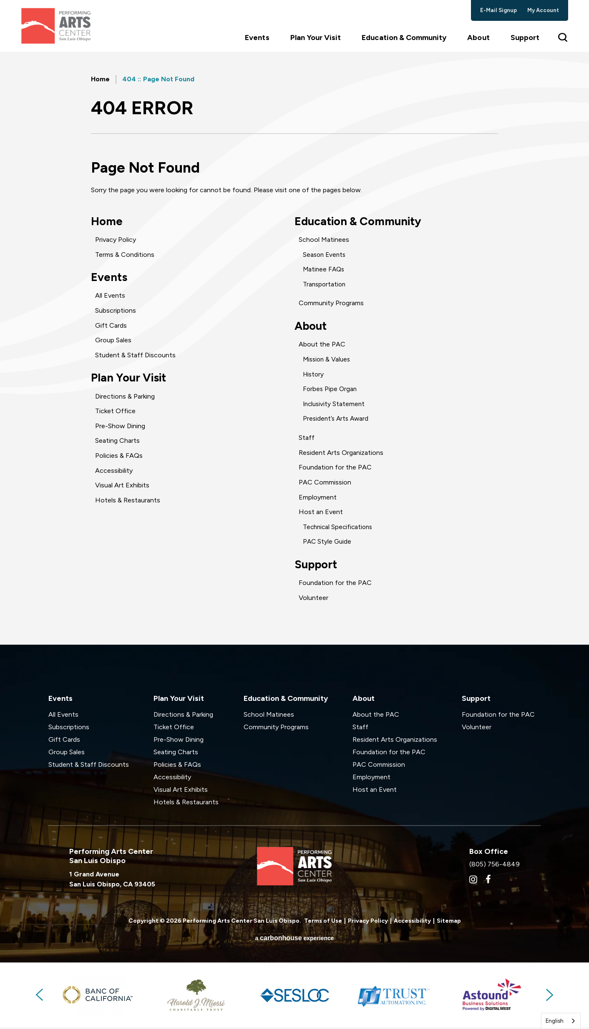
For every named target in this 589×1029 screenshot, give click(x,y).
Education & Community (404, 42)
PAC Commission (325, 483)
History (314, 375)
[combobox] (561, 1021)
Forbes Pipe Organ (330, 390)
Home (100, 79)
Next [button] (549, 997)
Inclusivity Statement (335, 405)
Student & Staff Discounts (135, 356)
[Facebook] (488, 881)
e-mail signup (498, 10)
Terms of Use (323, 922)
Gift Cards (111, 327)
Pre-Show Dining (120, 428)
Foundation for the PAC (335, 468)
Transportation (325, 285)
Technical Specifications (339, 528)
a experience (294, 939)
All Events (110, 297)
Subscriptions (115, 312)
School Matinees (324, 240)
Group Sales (113, 342)
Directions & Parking (125, 398)
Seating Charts (117, 443)
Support (525, 42)
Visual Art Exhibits (122, 487)
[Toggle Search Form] (563, 41)
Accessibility (114, 473)
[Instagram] (473, 881)
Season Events (325, 255)
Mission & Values (328, 360)
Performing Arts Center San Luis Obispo (58, 28)
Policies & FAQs (119, 458)
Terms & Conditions (124, 255)
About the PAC (322, 346)
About (478, 42)
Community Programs (331, 304)
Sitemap (449, 922)
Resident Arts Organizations (341, 454)
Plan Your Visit (315, 42)
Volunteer (313, 599)
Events (257, 42)
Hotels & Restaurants (127, 502)
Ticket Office (115, 413)
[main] (294, 351)
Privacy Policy (115, 240)
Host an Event (321, 513)
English (555, 1021)
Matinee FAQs (324, 270)
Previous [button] (40, 997)
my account (543, 10)
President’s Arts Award (337, 420)
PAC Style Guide (328, 543)
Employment (318, 498)
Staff (307, 439)
